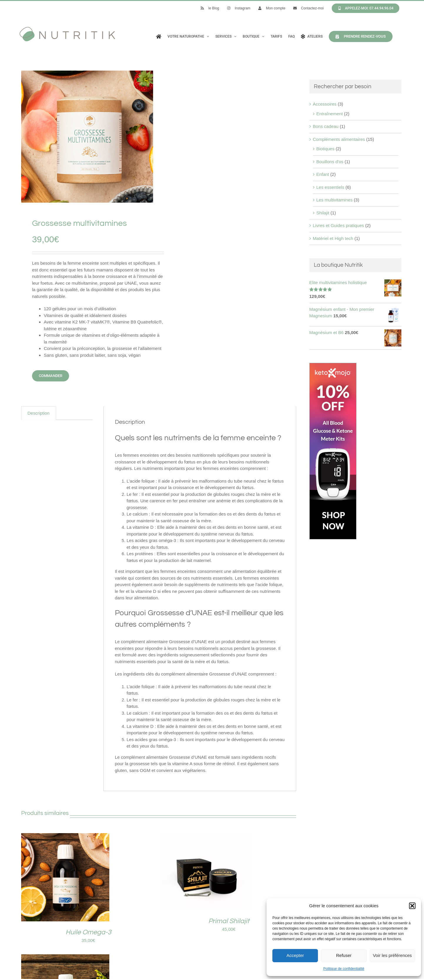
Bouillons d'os (329, 161)
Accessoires (325, 103)
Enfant (322, 174)
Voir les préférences (392, 955)
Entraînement (329, 113)
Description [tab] (39, 413)
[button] (412, 906)
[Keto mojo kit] (332, 365)
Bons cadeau (326, 126)
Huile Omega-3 (88, 932)
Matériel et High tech (333, 238)
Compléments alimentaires (339, 139)
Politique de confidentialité (343, 969)
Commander (50, 375)
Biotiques (325, 148)
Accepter (295, 955)
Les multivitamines (334, 199)
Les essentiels (330, 187)
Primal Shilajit (228, 921)
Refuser (344, 955)
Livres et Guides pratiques (338, 225)
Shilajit (322, 212)
